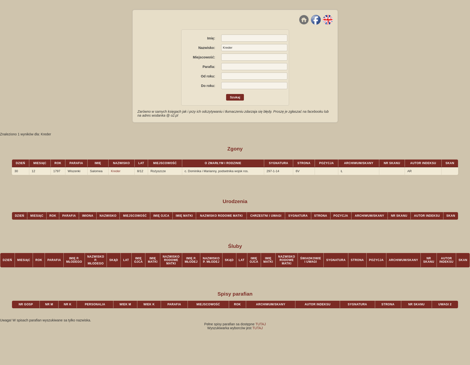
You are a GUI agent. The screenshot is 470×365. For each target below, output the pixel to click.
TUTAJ (260, 324)
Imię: (211, 38)
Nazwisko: (206, 48)
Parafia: (208, 67)
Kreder (115, 171)
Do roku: (208, 86)
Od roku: (208, 76)
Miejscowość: (204, 57)
